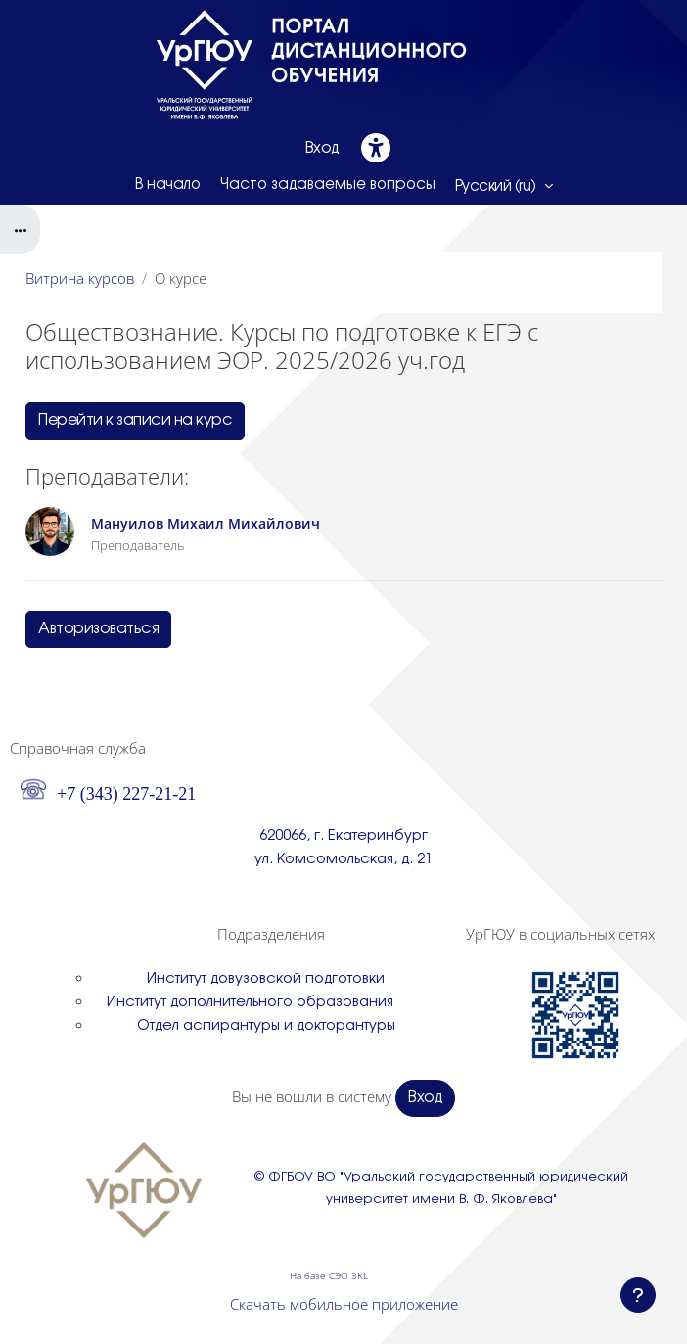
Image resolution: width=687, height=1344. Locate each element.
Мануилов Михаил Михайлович (205, 523)
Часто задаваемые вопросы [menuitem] (327, 185)
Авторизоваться (98, 629)
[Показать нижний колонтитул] (638, 1295)
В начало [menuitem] (168, 185)
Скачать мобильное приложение (344, 1304)
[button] (504, 186)
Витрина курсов (79, 278)
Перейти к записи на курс (135, 420)
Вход (322, 148)
